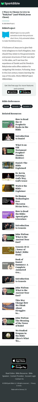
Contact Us (19, 379)
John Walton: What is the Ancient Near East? (22, 238)
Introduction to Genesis (22, 226)
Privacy (33, 383)
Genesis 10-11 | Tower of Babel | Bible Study (22, 251)
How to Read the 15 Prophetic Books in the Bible (21, 124)
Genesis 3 (16, 106)
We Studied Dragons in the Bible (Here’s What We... (22, 335)
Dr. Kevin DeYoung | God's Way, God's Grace (21, 177)
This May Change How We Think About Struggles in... (21, 307)
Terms (20, 386)
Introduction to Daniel (22, 137)
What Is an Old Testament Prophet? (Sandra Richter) (21, 151)
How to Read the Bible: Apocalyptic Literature (21, 215)
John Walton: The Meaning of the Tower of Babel (22, 322)
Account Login (30, 376)
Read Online (10, 373)
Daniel (6, 106)
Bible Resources (22, 373)
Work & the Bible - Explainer (21, 188)
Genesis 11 (27, 106)
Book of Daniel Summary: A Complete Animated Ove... (21, 266)
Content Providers (17, 376)
